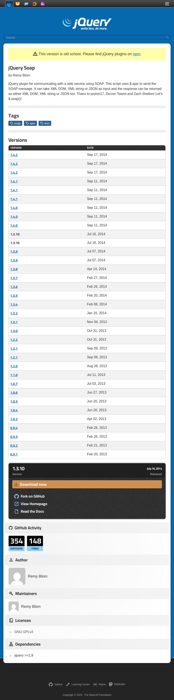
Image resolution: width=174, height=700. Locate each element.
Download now (30, 484)
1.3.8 (14, 269)
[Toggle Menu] (167, 3)
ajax (30, 123)
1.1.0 (14, 375)
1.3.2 (14, 313)
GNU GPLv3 (23, 632)
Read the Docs (29, 511)
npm (136, 54)
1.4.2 (14, 155)
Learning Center (78, 684)
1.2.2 (14, 339)
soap (15, 123)
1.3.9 (14, 251)
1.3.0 (14, 331)
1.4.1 (14, 181)
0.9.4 (14, 428)
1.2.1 (14, 348)
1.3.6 (14, 287)
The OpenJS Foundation (97, 694)
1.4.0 (14, 208)
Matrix (99, 684)
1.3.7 (14, 278)
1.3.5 (14, 295)
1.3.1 (14, 322)
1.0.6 (14, 392)
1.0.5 (14, 401)
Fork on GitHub (29, 496)
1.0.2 (14, 419)
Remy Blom (28, 576)
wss (44, 123)
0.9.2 (14, 445)
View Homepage (30, 504)
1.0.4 (14, 410)
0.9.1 (14, 454)
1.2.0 (14, 366)
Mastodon (117, 684)
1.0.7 (14, 384)
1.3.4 (14, 304)
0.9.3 (14, 436)
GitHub (55, 684)
